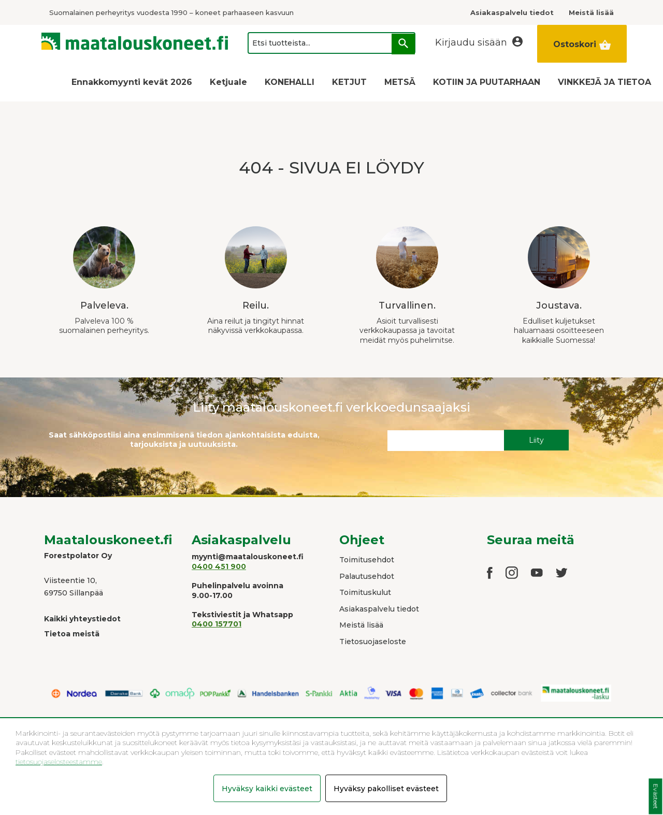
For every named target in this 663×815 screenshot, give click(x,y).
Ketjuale (228, 82)
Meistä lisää (361, 625)
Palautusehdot (366, 576)
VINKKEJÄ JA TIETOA (604, 82)
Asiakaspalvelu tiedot (379, 609)
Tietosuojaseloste (372, 641)
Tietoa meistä (71, 633)
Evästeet (655, 796)
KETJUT (349, 82)
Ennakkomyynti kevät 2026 (131, 82)
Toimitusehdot (366, 559)
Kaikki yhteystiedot (82, 618)
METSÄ (399, 82)
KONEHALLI (289, 82)
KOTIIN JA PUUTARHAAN (486, 82)
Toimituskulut (365, 592)
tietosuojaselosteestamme (59, 761)
